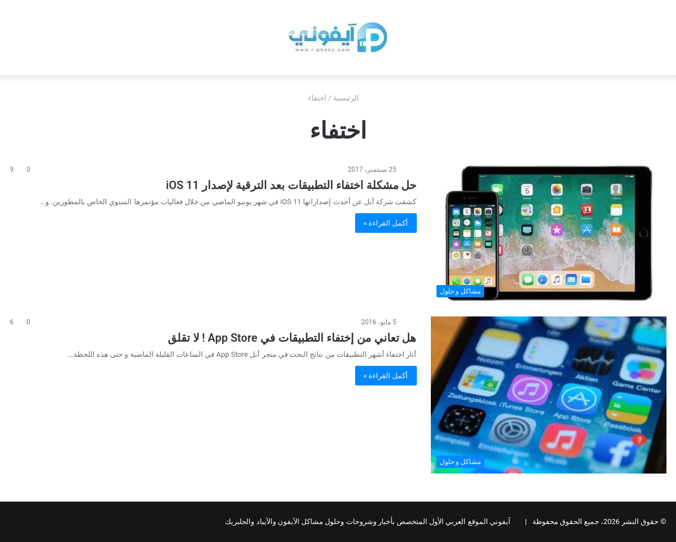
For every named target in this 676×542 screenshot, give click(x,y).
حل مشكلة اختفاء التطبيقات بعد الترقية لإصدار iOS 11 (291, 185)
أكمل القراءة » (386, 223)
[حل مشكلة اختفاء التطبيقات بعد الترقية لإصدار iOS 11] (548, 233)
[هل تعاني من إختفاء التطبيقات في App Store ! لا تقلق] (548, 395)
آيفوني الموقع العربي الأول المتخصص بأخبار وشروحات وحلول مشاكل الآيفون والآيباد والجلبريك (367, 521)
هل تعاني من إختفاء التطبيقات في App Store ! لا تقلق (292, 338)
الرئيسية (350, 98)
